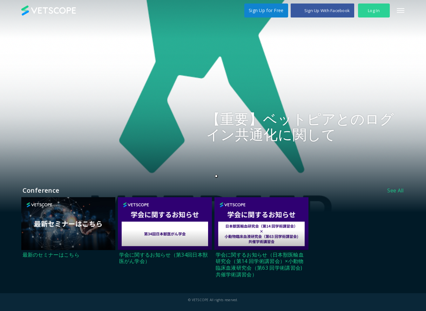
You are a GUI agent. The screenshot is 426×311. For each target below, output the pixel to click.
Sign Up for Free (266, 10)
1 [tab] (217, 176)
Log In (374, 10)
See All (395, 190)
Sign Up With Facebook (327, 10)
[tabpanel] (213, 106)
